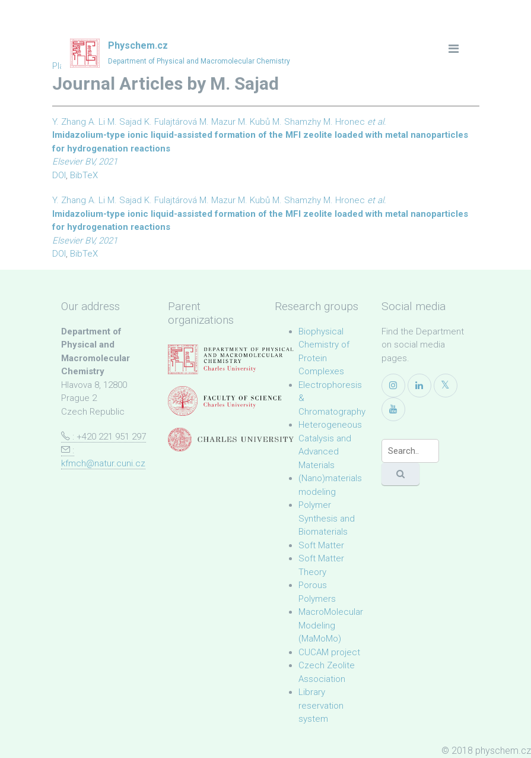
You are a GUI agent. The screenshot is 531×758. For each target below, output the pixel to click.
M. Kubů (254, 121)
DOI (59, 175)
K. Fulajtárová (170, 121)
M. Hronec (344, 121)
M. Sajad (124, 121)
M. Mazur (217, 121)
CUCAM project (329, 652)
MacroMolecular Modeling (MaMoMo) (330, 625)
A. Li (96, 121)
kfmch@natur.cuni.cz (103, 463)
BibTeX (84, 175)
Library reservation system (321, 705)
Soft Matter (321, 545)
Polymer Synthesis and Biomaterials (326, 518)
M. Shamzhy (296, 121)
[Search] (410, 451)
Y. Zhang (69, 121)
